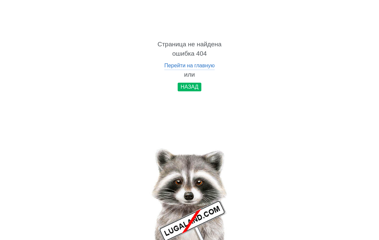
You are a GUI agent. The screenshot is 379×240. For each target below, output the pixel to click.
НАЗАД (190, 87)
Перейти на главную (189, 65)
